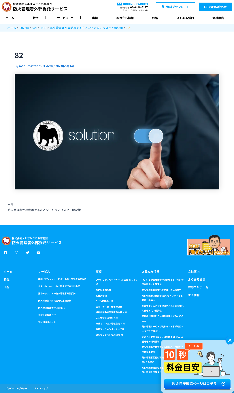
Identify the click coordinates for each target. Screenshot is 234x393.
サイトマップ (41, 388)
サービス (65, 17)
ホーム (9, 18)
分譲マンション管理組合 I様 (109, 334)
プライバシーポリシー (16, 388)
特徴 (36, 18)
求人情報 (194, 295)
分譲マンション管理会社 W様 (110, 323)
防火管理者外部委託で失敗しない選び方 (161, 289)
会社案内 (218, 18)
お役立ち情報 (125, 18)
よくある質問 (185, 18)
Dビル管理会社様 (104, 301)
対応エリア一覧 (198, 287)
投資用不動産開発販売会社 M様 (111, 312)
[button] (230, 340)
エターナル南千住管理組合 (109, 306)
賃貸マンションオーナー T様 (110, 329)
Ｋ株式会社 (101, 295)
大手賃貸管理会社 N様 (107, 317)
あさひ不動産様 (103, 289)
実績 (95, 18)
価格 (155, 18)
